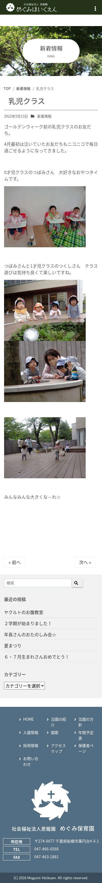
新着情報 (44, 116)
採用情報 (30, 745)
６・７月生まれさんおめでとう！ (36, 656)
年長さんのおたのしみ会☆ (30, 634)
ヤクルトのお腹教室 (23, 612)
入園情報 (30, 732)
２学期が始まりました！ (28, 623)
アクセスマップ (58, 748)
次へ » (85, 562)
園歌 (54, 732)
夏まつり (12, 645)
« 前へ (15, 562)
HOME (28, 719)
